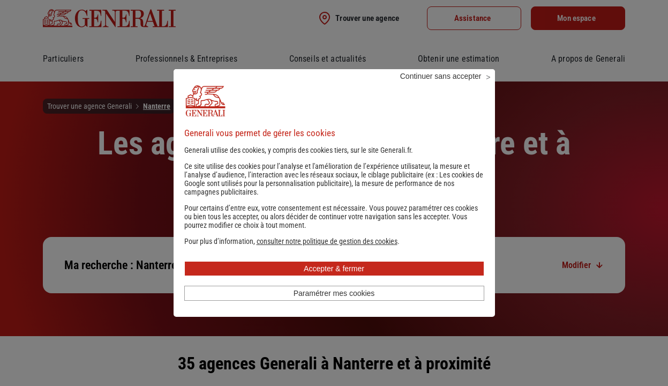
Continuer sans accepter (441, 90)
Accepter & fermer (334, 283)
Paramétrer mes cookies (334, 307)
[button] (327, 255)
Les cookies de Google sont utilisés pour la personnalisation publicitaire (333, 193)
